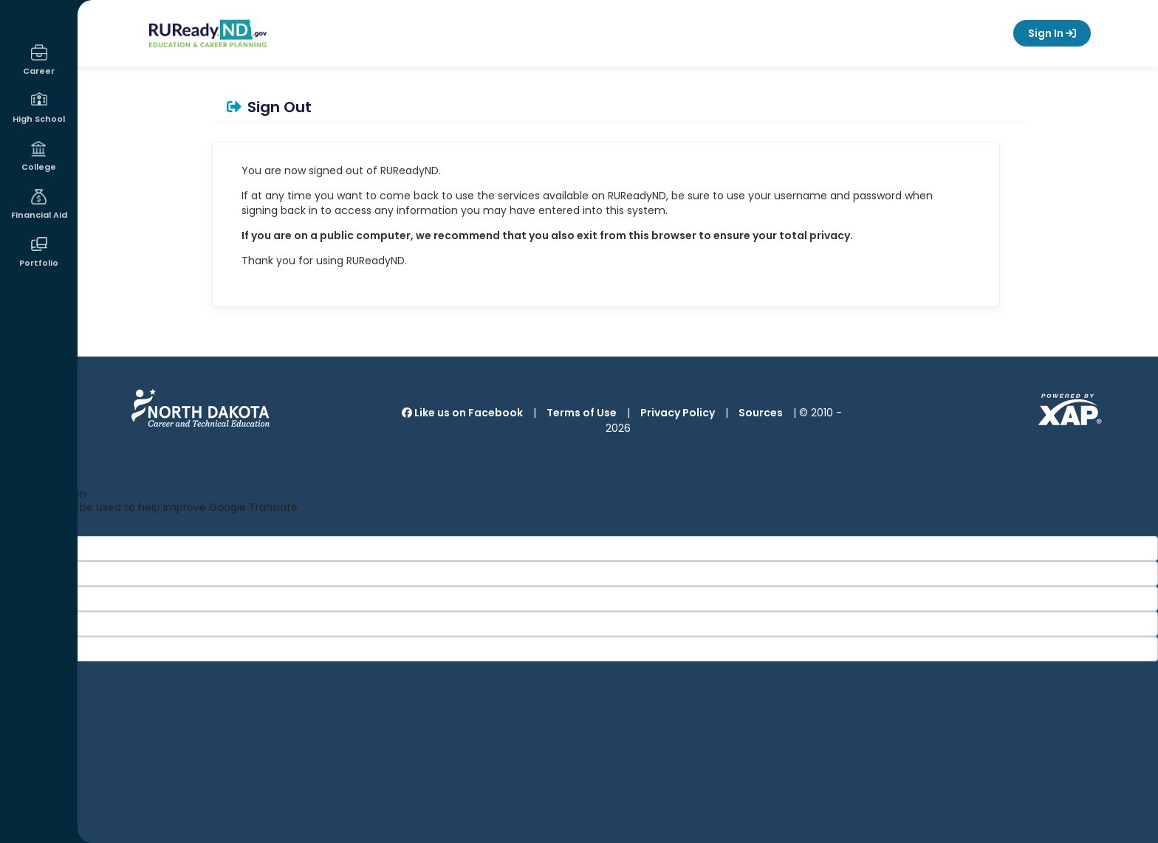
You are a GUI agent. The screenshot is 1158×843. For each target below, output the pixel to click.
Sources (761, 412)
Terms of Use (582, 412)
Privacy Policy (677, 412)
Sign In (1052, 33)
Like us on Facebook (462, 412)
